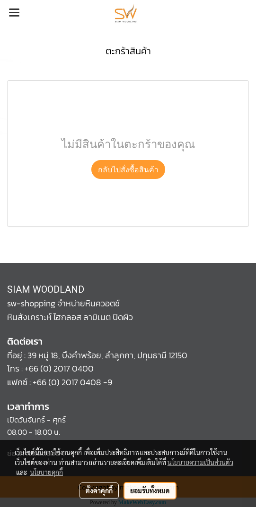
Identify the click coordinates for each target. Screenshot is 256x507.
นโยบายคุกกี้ (46, 472)
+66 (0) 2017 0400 (59, 368)
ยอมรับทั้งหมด (150, 490)
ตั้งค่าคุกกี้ (99, 490)
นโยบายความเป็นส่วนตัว (200, 462)
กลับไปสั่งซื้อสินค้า (128, 169)
